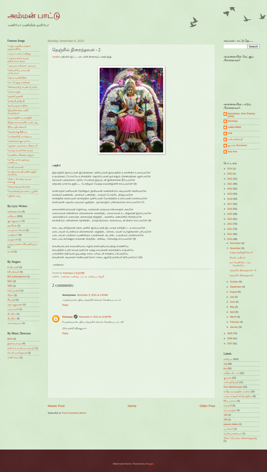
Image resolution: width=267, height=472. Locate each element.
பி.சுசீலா (11, 318)
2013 (230, 224)
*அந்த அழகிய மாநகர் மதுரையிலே (19, 47)
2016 (230, 209)
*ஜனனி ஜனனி (15, 96)
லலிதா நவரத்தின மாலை (237, 391)
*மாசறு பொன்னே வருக (20, 150)
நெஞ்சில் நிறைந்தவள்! (241, 275)
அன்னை (65, 276)
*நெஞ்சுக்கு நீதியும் (17, 131)
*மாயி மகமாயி (15, 167)
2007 (230, 343)
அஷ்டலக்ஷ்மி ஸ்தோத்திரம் (238, 396)
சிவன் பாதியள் (237, 257)
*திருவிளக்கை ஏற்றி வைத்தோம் (17, 111)
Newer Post (56, 406)
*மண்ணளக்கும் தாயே (19, 141)
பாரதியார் (12, 235)
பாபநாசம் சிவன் (16, 230)
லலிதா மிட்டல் (231, 373)
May (232, 307)
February (235, 322)
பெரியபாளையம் (233, 433)
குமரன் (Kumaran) (237, 145)
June (233, 301)
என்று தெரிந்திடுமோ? (241, 252)
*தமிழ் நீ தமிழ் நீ (16, 101)
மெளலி (228, 405)
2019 (230, 193)
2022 (230, 178)
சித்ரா (10, 295)
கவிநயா (92, 276)
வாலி (10, 251)
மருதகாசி (12, 239)
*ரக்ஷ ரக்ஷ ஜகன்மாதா (18, 186)
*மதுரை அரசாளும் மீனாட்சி (22, 145)
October (234, 281)
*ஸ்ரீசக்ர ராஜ (13, 196)
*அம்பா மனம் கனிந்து (19, 53)
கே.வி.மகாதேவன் (17, 353)
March (233, 317)
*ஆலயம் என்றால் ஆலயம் (21, 65)
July (232, 297)
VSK (230, 133)
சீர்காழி (11, 300)
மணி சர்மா (13, 357)
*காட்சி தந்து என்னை (18, 82)
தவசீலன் (12, 225)
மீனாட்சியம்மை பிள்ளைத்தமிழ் (240, 438)
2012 (230, 229)
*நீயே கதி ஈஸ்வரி (16, 127)
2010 (230, 239)
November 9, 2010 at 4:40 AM (92, 295)
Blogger (149, 463)
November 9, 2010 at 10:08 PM (95, 317)
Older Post (207, 406)
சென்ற (56, 56)
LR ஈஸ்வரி (13, 272)
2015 (230, 214)
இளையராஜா (14, 343)
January (234, 327)
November (235, 248)
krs (225, 368)
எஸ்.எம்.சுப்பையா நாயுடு (21, 348)
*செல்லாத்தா (14, 91)
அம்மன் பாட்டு (33, 15)
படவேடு (228, 429)
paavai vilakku (231, 424)
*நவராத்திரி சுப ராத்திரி (19, 117)
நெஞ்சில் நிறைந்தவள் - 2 (242, 270)
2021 (230, 184)
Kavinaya (67, 317)
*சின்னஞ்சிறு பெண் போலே (22, 87)
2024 (230, 168)
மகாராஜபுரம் (14, 323)
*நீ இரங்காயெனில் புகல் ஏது (22, 122)
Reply (65, 305)
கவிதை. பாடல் (79, 276)
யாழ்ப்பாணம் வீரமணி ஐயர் (22, 244)
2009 (230, 333)
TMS (9, 286)
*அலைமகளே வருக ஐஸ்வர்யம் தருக (18, 59)
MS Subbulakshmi (16, 276)
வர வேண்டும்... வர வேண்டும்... (240, 263)
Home (132, 406)
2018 (230, 199)
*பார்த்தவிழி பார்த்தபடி (19, 136)
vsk (225, 364)
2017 (230, 204)
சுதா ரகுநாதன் (14, 304)
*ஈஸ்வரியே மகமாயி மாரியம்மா (18, 71)
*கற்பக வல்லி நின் (16, 77)
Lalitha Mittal (234, 127)
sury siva (232, 151)
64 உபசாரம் (230, 401)
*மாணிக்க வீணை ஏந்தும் (20, 155)
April (232, 312)
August (234, 292)
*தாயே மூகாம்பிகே (17, 105)
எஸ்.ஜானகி (13, 290)
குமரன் (227, 377)
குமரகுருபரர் (14, 221)
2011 (230, 234)
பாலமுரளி (13, 309)
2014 (230, 219)
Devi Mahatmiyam (233, 387)
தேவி (101, 276)
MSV (10, 281)
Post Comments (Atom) (74, 413)
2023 (230, 173)
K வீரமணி (12, 267)
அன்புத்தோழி (235, 139)
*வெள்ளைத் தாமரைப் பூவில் (22, 191)
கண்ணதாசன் (14, 211)
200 (225, 419)
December (235, 243)
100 (225, 415)
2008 (230, 338)
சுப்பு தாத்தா (230, 410)
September (236, 286)
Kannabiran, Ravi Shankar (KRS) (241, 115)
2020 (230, 188)
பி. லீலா (11, 314)
